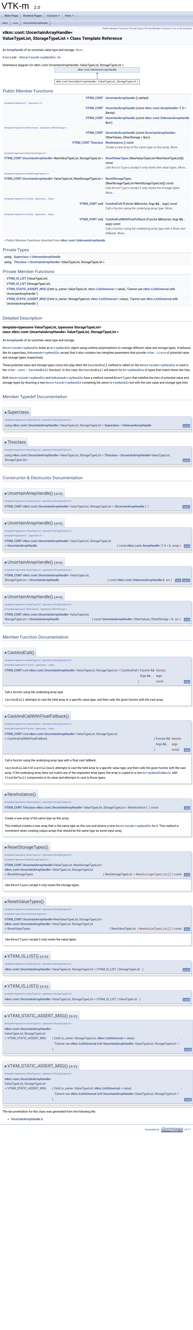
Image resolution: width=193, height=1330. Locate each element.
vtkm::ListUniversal (100, 288)
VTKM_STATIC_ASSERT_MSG (26, 288)
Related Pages (32, 15)
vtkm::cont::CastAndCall (27, 369)
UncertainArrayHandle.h (39, 57)
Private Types (136, 28)
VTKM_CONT (94, 98)
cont (15, 23)
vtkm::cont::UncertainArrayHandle (35, 423)
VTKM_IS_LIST (16, 278)
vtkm (5, 23)
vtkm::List (155, 352)
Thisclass (96, 142)
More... (80, 50)
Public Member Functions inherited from (54, 240)
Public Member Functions (115, 28)
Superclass (21, 256)
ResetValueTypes (116, 158)
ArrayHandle (15, 50)
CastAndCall (113, 203)
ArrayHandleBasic (157, 771)
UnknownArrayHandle (46, 256)
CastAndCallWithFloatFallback (125, 219)
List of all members (182, 28)
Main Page (11, 15)
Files (69, 15)
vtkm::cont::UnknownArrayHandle (167, 118)
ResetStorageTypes (118, 178)
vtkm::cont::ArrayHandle (161, 108)
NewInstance (114, 142)
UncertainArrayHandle (35, 23)
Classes (53, 15)
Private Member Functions (158, 28)
